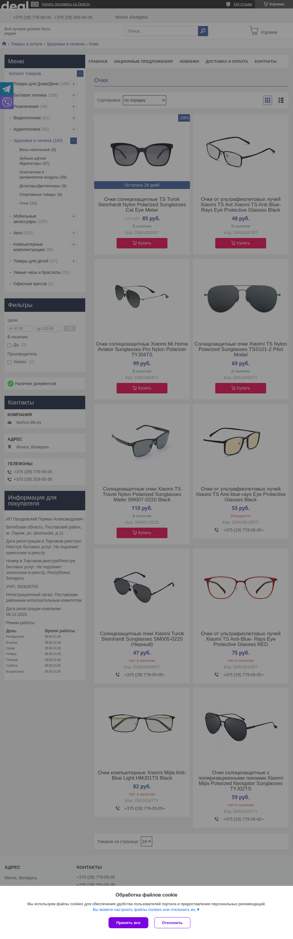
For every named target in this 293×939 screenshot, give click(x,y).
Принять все (128, 922)
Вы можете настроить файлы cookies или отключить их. (144, 909)
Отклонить (172, 922)
